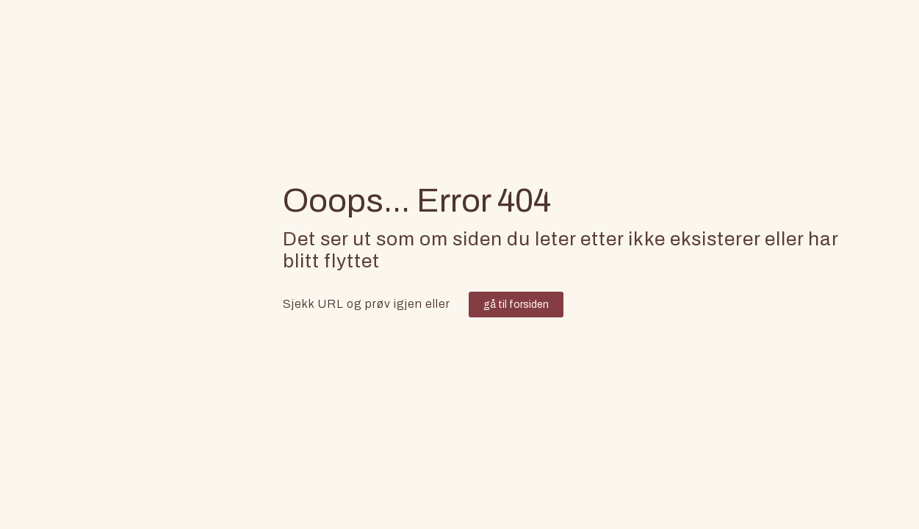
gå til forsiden (516, 304)
